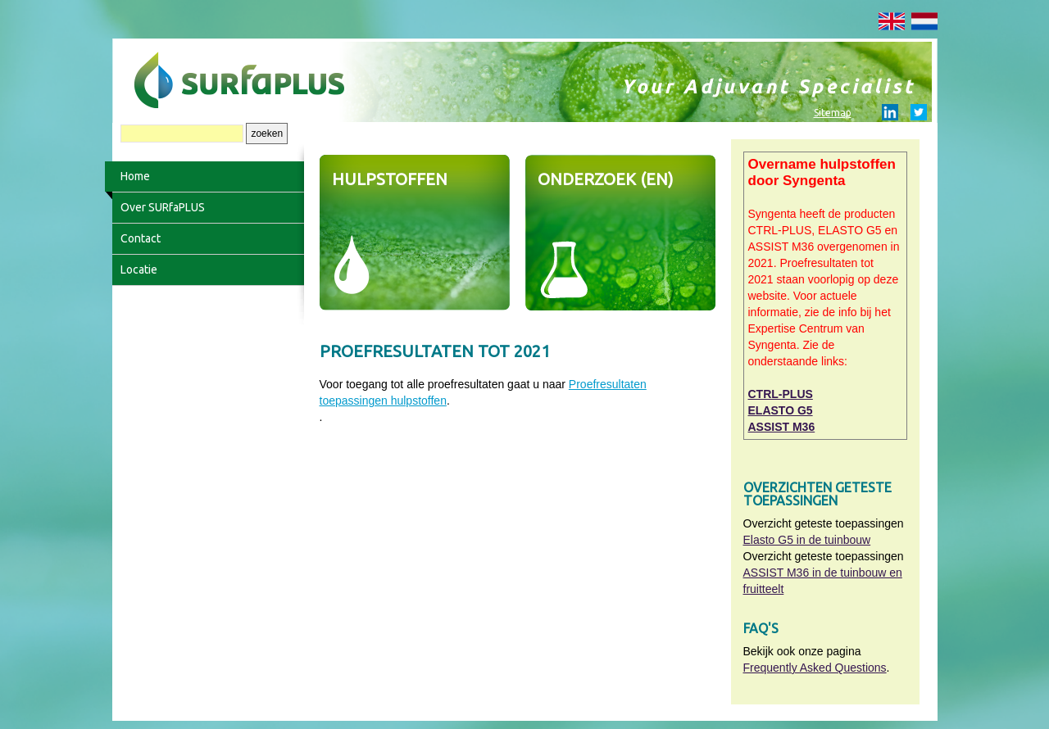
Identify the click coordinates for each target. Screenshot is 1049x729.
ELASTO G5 (780, 410)
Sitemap (832, 112)
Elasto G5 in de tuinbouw (807, 539)
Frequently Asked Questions (815, 667)
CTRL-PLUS (780, 394)
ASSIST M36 (781, 426)
